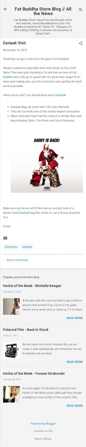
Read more (74, 318)
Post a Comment (17, 260)
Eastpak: (61, 95)
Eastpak (64, 59)
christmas (11, 247)
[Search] (80, 10)
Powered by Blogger (43, 423)
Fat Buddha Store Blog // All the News (43, 11)
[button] (80, 43)
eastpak (27, 247)
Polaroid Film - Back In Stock (25, 330)
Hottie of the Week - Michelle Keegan (32, 286)
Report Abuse (43, 438)
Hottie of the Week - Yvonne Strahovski (34, 373)
